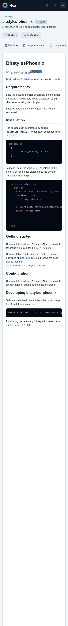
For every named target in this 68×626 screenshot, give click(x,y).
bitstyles (9, 507)
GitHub (8, 502)
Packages (7, 17)
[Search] (54, 5)
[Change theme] (47, 5)
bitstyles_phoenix (17, 21)
